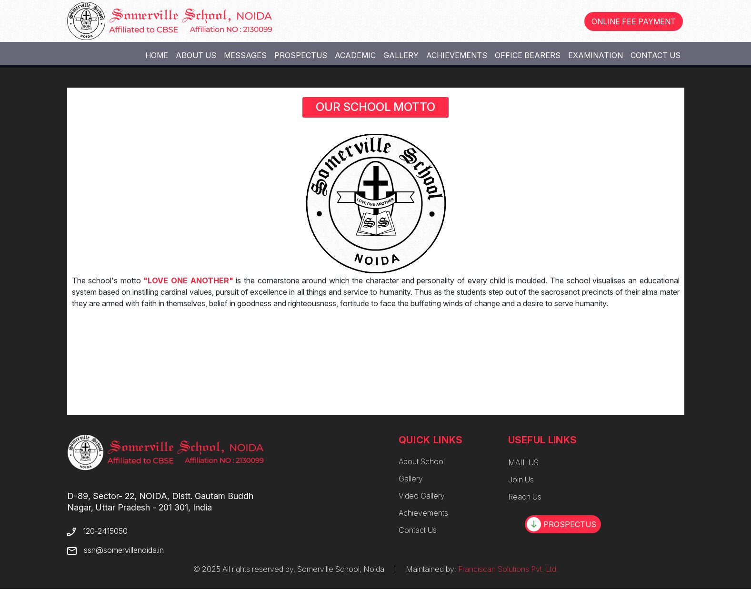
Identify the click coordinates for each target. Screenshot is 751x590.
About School (422, 461)
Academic (355, 55)
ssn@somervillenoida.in (123, 550)
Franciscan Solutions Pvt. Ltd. (508, 569)
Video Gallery (422, 495)
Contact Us (656, 55)
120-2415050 (104, 531)
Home (156, 55)
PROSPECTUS (561, 524)
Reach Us (524, 496)
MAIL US (523, 462)
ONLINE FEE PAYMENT (633, 21)
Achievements (456, 55)
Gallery (401, 55)
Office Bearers (528, 55)
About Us (196, 55)
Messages (245, 55)
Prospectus (300, 55)
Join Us (521, 479)
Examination (595, 55)
